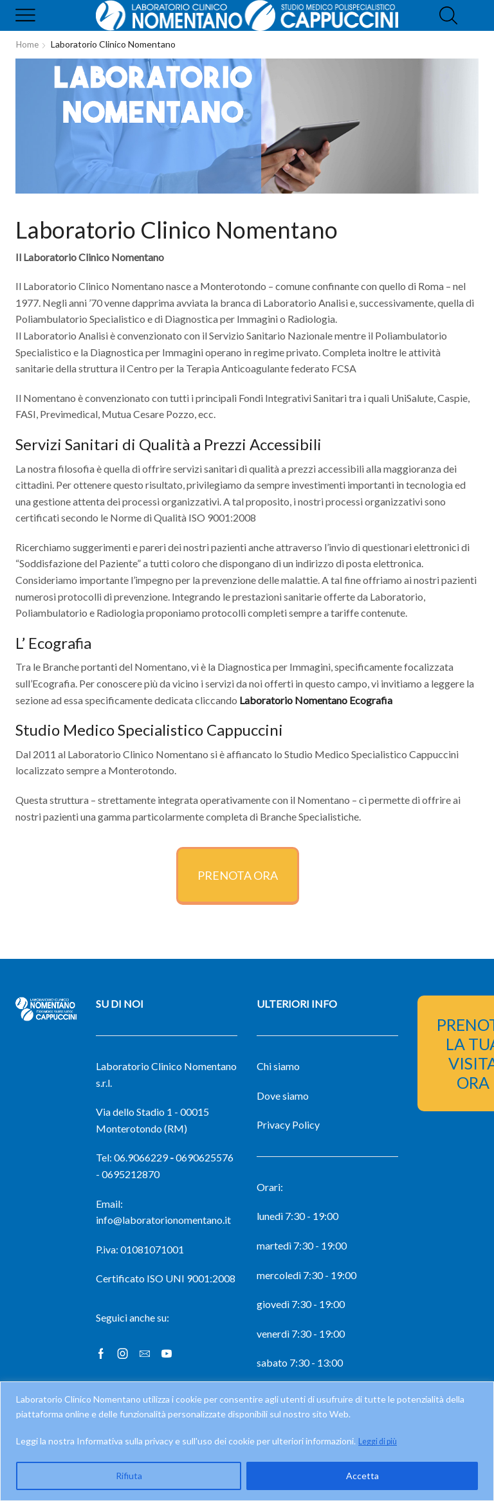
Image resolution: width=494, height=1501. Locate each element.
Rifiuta (129, 1475)
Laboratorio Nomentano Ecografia (315, 700)
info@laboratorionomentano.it (163, 1220)
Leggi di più (380, 1440)
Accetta (362, 1475)
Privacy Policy (288, 1124)
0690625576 (204, 1157)
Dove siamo (283, 1095)
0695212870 (131, 1174)
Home (28, 44)
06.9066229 (141, 1157)
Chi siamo (278, 1066)
